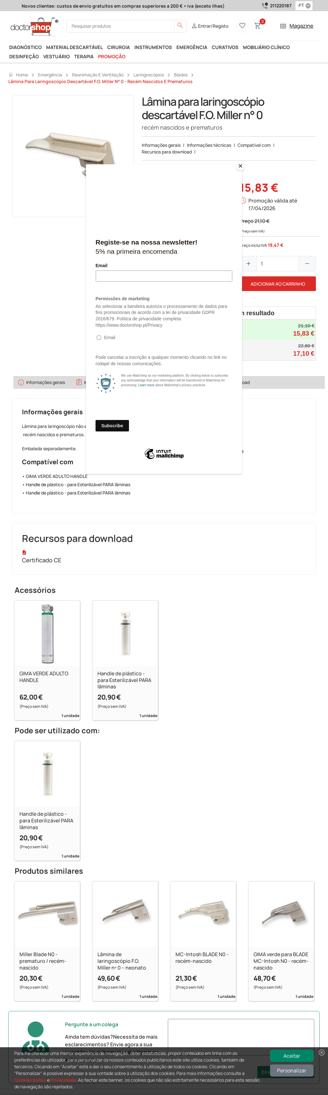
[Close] (240, 166)
